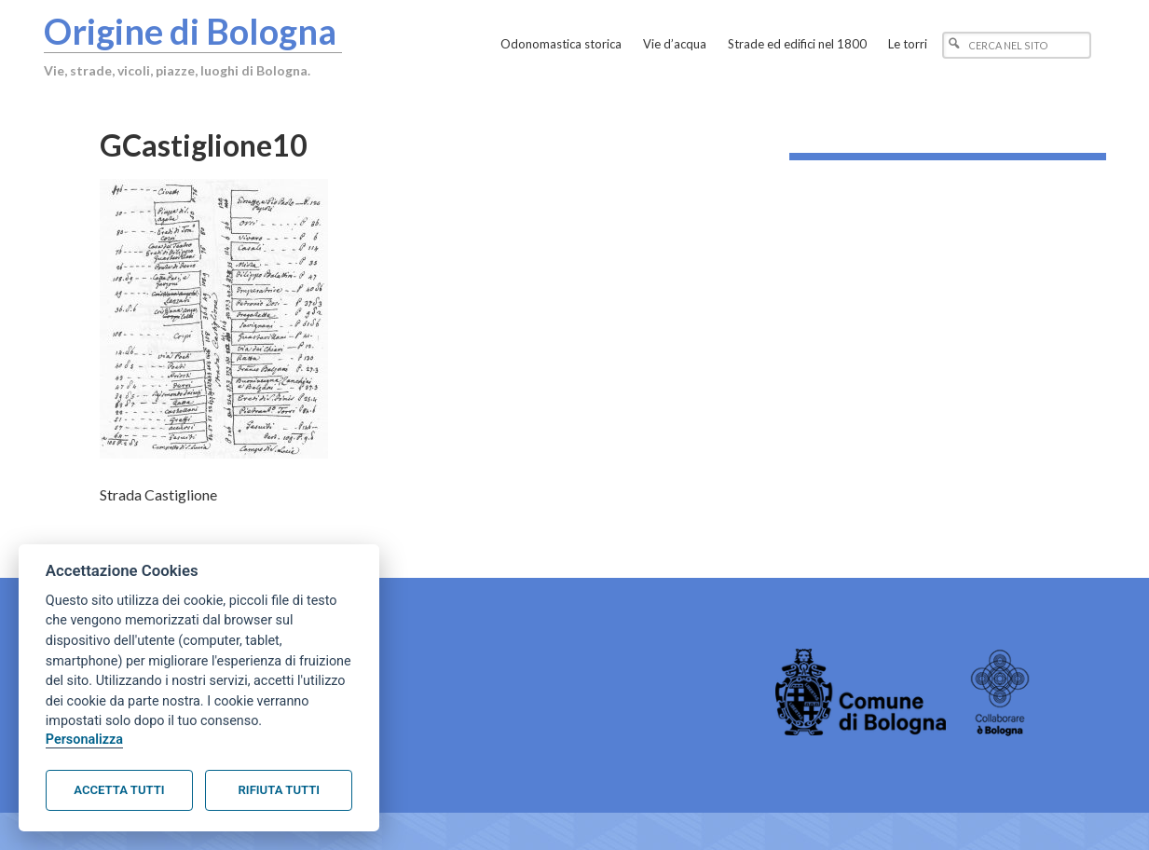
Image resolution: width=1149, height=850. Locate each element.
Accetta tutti (119, 790)
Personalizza (84, 739)
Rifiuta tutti (279, 790)
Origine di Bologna (190, 30)
